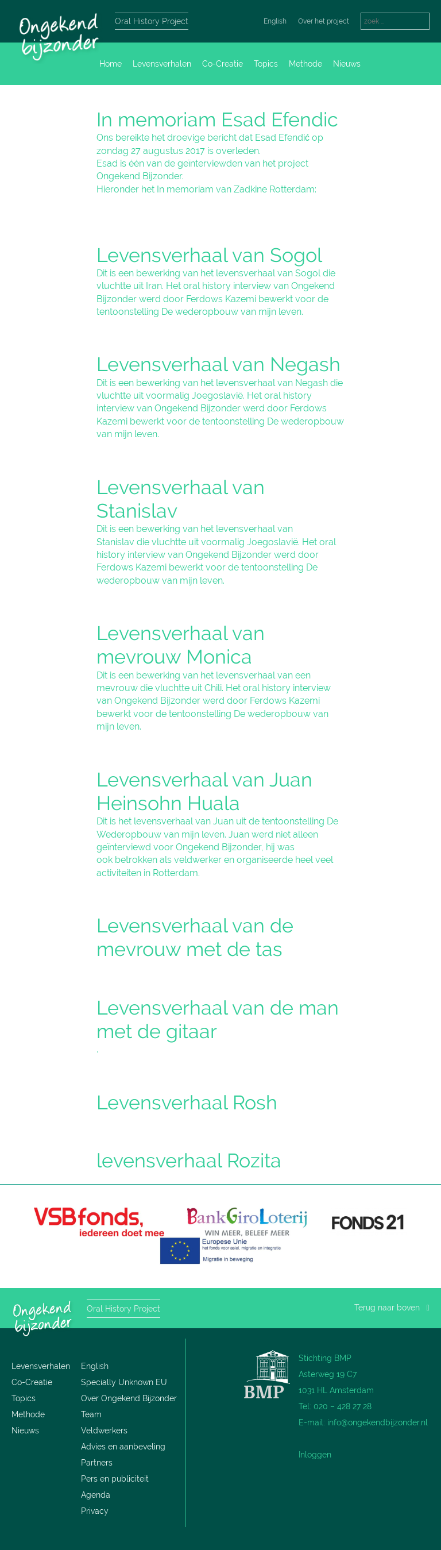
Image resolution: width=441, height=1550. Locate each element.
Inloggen (315, 1454)
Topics (266, 63)
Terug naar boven (392, 1307)
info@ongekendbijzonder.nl (377, 1422)
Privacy (95, 1511)
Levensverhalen (162, 63)
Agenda (95, 1494)
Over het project (323, 21)
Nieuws (347, 63)
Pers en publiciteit (115, 1478)
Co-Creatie (222, 63)
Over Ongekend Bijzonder (129, 1398)
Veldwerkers (104, 1430)
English (275, 21)
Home (110, 63)
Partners (97, 1462)
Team (91, 1414)
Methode (305, 63)
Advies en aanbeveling (123, 1446)
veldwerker (198, 859)
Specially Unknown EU (124, 1382)
